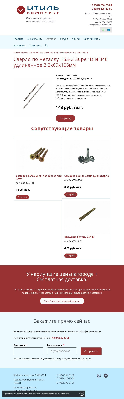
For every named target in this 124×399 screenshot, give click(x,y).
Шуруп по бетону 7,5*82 (79, 236)
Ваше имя (19, 345)
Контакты (35, 45)
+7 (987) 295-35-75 (65, 382)
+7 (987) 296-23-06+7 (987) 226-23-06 (101, 6)
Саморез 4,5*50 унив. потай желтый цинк (39, 177)
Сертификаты (92, 38)
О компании (34, 38)
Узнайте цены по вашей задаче (62, 301)
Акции (76, 38)
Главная (18, 38)
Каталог (51, 38)
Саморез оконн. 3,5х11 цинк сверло (86, 175)
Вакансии (19, 45)
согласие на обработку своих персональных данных (69, 359)
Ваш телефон (55, 345)
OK (82, 394)
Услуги (64, 38)
